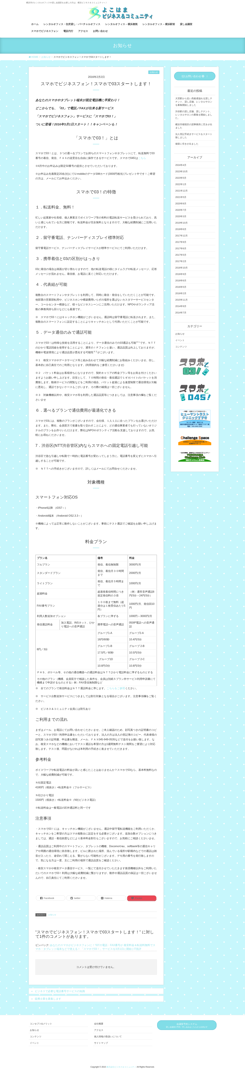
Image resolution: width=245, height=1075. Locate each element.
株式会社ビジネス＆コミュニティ (121, 1067)
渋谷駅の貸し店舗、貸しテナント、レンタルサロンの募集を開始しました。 (193, 114)
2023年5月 (180, 178)
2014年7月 (180, 312)
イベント (180, 340)
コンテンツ (181, 346)
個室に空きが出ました (186, 143)
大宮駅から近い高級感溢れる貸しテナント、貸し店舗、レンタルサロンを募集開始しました (193, 101)
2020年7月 (180, 210)
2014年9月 (180, 306)
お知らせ (154, 72)
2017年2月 (180, 261)
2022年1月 (180, 184)
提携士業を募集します (48, 998)
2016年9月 (180, 274)
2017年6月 (180, 248)
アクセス (98, 1030)
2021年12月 (181, 190)
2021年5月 (180, 197)
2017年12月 (181, 235)
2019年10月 (181, 222)
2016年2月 (180, 293)
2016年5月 (180, 287)
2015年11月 (181, 299)
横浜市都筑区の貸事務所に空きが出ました (193, 126)
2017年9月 (180, 242)
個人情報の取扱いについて (108, 1036)
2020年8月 (180, 203)
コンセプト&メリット (41, 1023)
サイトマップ (101, 1043)
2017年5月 (180, 255)
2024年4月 (180, 165)
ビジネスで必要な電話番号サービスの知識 (60, 991)
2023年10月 (181, 171)
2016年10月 (181, 267)
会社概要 (98, 1023)
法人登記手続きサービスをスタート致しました (193, 136)
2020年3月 (180, 216)
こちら (142, 158)
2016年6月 (180, 280)
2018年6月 (180, 229)
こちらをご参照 (116, 688)
